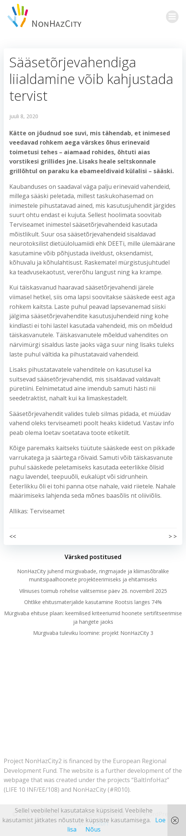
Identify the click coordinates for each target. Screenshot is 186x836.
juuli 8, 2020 (23, 116)
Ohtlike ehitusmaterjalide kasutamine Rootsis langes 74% (93, 602)
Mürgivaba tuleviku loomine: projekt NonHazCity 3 (93, 632)
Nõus (93, 829)
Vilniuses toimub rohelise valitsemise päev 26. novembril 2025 (93, 590)
